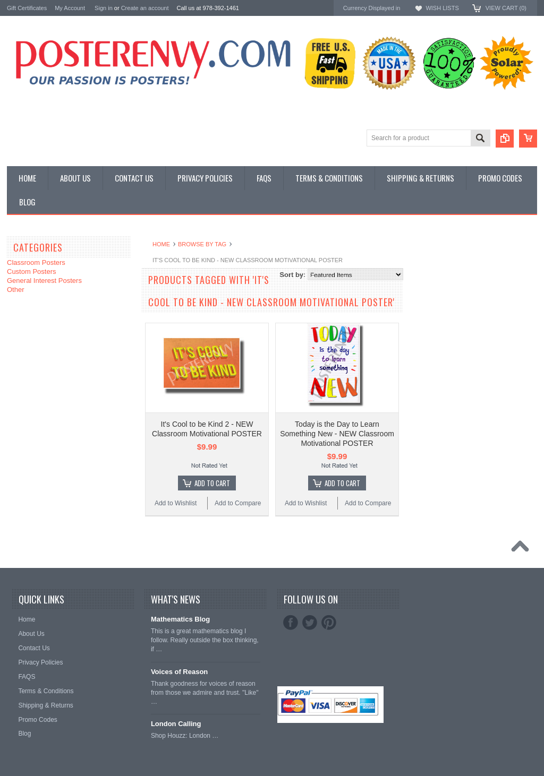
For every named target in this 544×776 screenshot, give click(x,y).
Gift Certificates (27, 8)
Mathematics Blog (180, 619)
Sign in (104, 8)
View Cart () (506, 8)
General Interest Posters (44, 280)
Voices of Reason (179, 672)
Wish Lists (442, 8)
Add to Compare (238, 503)
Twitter (309, 622)
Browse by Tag (202, 244)
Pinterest (328, 622)
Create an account (145, 8)
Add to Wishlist (176, 503)
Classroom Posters (36, 262)
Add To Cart (212, 483)
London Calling (176, 724)
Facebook (290, 622)
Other (15, 290)
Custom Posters (31, 271)
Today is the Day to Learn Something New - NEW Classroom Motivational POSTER (337, 433)
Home (161, 244)
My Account (70, 8)
